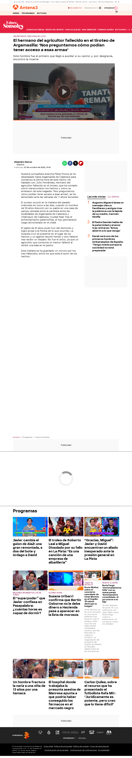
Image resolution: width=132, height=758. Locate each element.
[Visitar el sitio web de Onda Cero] (91, 733)
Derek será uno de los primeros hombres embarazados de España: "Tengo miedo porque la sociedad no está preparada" (107, 243)
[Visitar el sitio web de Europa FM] (100, 733)
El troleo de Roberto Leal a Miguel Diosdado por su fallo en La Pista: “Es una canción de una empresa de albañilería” (65, 551)
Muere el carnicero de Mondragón (37, 2)
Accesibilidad (103, 750)
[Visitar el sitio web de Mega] (74, 733)
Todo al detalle (88, 584)
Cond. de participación (99, 747)
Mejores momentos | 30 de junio (27, 594)
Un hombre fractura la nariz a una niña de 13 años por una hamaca (29, 687)
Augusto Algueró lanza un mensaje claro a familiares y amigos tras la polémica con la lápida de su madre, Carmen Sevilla (108, 209)
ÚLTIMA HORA (55, 593)
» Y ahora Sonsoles (41, 437)
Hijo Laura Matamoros (105, 2)
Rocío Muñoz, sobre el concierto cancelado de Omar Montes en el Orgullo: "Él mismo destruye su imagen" (91, 597)
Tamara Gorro (105, 30)
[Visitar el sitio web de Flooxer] (82, 738)
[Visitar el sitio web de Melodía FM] (109, 733)
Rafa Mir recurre (81, 2)
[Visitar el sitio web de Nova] (66, 733)
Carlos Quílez (73, 30)
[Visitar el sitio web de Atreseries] (83, 733)
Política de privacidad (63, 747)
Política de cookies (81, 747)
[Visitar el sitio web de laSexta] (49, 733)
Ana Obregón (89, 30)
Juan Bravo (93, 2)
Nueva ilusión (110, 583)
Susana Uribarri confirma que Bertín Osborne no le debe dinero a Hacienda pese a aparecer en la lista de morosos (65, 606)
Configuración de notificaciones (83, 750)
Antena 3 (16, 437)
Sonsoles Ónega (35, 30)
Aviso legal (48, 747)
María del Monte (55, 30)
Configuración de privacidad (56, 750)
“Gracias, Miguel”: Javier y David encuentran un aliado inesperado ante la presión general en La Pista (101, 550)
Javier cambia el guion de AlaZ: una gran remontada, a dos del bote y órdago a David (27, 548)
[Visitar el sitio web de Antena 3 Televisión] (40, 733)
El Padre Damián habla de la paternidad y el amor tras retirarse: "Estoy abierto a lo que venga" (107, 226)
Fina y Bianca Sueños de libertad (62, 2)
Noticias (42, 13)
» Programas (26, 437)
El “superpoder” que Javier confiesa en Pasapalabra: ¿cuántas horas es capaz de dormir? (29, 605)
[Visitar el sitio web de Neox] (57, 733)
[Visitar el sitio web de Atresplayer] (70, 738)
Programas (28, 13)
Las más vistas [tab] (96, 196)
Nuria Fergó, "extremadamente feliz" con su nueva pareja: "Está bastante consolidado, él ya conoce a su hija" (110, 593)
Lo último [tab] (113, 196)
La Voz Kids (20, 2)
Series (16, 13)
